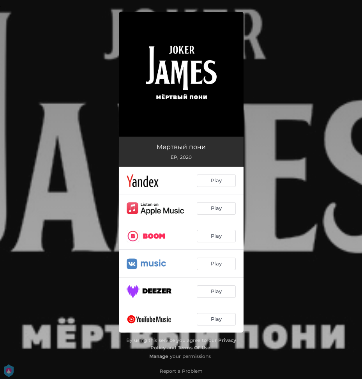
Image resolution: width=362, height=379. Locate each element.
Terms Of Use (194, 348)
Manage (158, 356)
